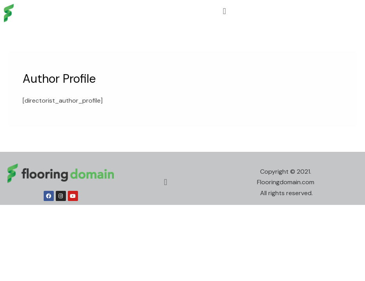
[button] (224, 11)
